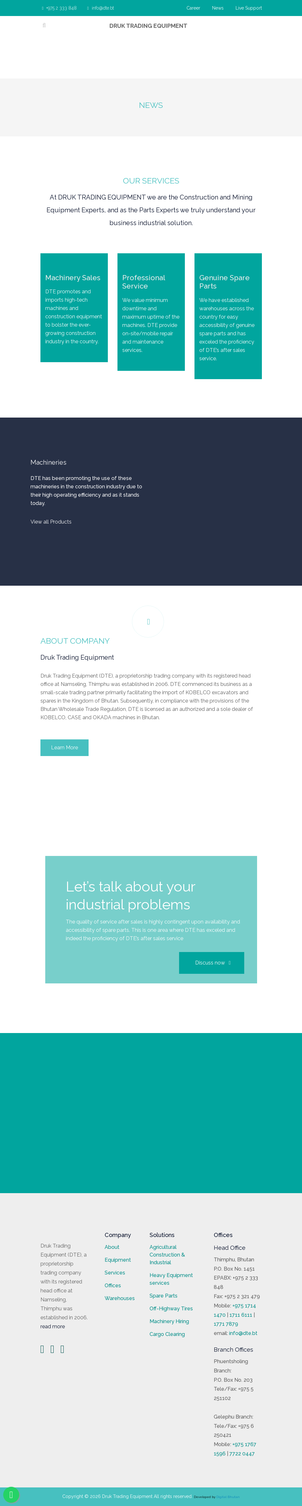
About (112, 1247)
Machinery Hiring (169, 1321)
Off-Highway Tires (171, 1309)
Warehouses (120, 1298)
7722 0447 (242, 1454)
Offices (113, 1285)
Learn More (64, 748)
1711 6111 (240, 1315)
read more (52, 1326)
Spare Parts (163, 1296)
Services (115, 1273)
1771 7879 (226, 1324)
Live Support (249, 8)
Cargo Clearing (167, 1334)
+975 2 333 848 (57, 8)
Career (193, 8)
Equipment (118, 1260)
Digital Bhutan (228, 1497)
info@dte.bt (94, 8)
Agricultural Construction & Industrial (167, 1255)
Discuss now (213, 963)
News (218, 8)
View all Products (51, 522)
